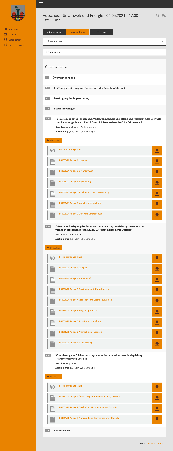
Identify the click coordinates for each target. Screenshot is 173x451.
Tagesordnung (78, 32)
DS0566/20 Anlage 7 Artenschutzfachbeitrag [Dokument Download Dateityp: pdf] (80, 332)
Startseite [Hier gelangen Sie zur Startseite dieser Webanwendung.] (11, 29)
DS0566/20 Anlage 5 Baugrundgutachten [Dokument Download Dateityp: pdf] (78, 310)
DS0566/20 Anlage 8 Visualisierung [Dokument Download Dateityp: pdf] (75, 343)
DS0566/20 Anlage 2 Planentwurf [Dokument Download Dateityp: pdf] (75, 278)
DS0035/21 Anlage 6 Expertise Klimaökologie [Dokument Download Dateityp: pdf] (80, 214)
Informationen (54, 32)
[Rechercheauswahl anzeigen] (158, 15)
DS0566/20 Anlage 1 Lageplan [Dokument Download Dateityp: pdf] (73, 268)
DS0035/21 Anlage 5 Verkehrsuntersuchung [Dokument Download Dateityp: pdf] (80, 203)
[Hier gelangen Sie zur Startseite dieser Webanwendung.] (18, 13)
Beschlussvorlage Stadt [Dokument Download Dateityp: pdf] (70, 149)
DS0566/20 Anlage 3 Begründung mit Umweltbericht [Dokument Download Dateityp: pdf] (84, 289)
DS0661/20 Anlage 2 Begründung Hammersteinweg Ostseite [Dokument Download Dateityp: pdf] (88, 407)
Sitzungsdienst (157, 443)
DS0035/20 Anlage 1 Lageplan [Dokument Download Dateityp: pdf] (73, 160)
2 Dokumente (53, 52)
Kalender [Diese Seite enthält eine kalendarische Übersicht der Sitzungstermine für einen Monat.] (10, 34)
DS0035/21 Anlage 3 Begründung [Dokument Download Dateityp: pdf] (75, 181)
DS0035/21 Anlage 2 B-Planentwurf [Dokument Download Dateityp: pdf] (76, 171)
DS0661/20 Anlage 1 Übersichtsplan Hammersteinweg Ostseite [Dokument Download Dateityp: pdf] (89, 396)
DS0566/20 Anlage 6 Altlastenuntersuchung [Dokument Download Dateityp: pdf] (80, 321)
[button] (18, 39)
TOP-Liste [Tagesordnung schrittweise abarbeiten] (101, 32)
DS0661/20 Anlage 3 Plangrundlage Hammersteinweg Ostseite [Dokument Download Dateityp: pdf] (89, 418)
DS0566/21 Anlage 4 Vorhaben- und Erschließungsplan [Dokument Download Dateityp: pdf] (85, 300)
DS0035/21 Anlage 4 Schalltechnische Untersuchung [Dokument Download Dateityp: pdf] (84, 192)
